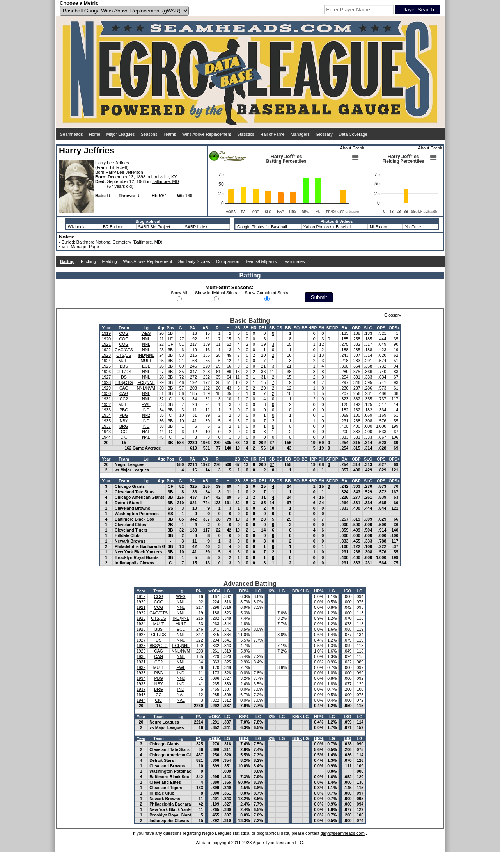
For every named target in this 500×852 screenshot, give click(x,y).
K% (271, 591)
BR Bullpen (113, 226)
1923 (106, 355)
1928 (106, 382)
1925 (106, 366)
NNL (146, 338)
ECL (146, 366)
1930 (106, 393)
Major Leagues (120, 134)
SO (297, 328)
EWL (146, 404)
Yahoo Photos (316, 226)
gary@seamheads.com (343, 833)
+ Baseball (277, 226)
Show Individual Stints (216, 292)
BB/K (297, 591)
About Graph (352, 148)
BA (344, 328)
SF (328, 328)
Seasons (149, 134)
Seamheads (71, 134)
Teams (169, 134)
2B (237, 328)
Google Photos (250, 226)
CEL (120, 371)
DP (335, 328)
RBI (262, 328)
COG (123, 333)
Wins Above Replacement (206, 134)
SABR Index (196, 226)
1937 (106, 426)
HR (254, 328)
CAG (119, 349)
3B (245, 328)
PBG (123, 409)
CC (124, 431)
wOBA (215, 591)
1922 (106, 349)
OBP (356, 328)
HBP (312, 328)
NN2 (146, 415)
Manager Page (85, 246)
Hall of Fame (272, 134)
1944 (106, 437)
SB (272, 328)
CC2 (124, 399)
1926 (106, 371)
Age (161, 328)
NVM (150, 388)
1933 (106, 409)
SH (321, 328)
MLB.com (378, 226)
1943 (106, 431)
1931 (106, 399)
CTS (129, 349)
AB (205, 328)
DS (128, 355)
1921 (106, 344)
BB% (244, 591)
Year (106, 328)
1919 (106, 333)
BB (288, 328)
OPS (381, 328)
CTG (128, 382)
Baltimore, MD (165, 181)
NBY (124, 420)
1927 (106, 377)
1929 (106, 388)
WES (146, 333)
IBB (303, 328)
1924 (106, 360)
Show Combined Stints (266, 292)
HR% (319, 591)
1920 (106, 338)
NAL (146, 431)
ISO (347, 591)
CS (279, 328)
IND (141, 355)
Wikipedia (77, 226)
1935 (106, 420)
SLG (368, 328)
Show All (179, 292)
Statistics (245, 134)
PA (192, 328)
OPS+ (394, 328)
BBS (124, 366)
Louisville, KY (164, 176)
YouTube (413, 226)
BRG (123, 426)
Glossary (324, 134)
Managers (300, 134)
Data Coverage (353, 134)
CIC (123, 437)
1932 (106, 404)
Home (94, 134)
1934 (106, 415)
